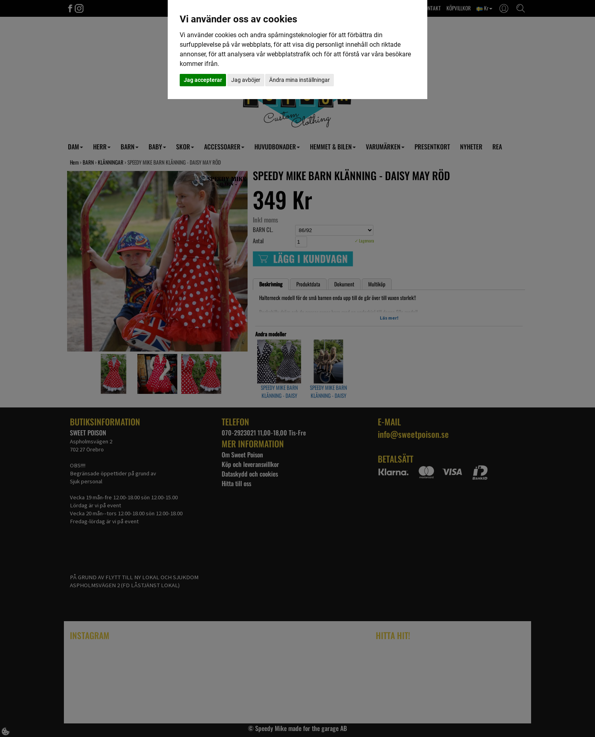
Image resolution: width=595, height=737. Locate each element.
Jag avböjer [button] (245, 80)
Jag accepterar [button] (203, 80)
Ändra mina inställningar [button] (299, 80)
